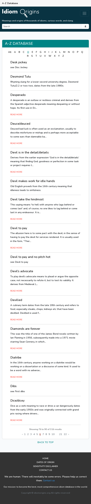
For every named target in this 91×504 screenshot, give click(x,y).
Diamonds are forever (25, 329)
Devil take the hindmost (27, 199)
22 (65, 434)
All (9, 52)
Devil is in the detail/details (29, 152)
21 (60, 434)
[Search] (42, 26)
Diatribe (15, 357)
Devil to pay (18, 228)
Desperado (18, 95)
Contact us (49, 480)
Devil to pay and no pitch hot (30, 257)
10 (53, 434)
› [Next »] (68, 434)
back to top (45, 442)
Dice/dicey (17, 401)
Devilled (16, 300)
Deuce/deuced (20, 124)
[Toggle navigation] (84, 13)
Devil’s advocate (21, 271)
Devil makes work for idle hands (32, 181)
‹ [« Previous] (22, 434)
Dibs (13, 386)
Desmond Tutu (20, 77)
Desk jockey (18, 62)
